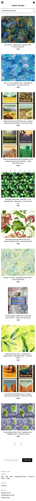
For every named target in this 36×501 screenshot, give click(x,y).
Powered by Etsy (5, 497)
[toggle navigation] (2, 2)
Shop (2, 476)
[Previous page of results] (15, 443)
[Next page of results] (21, 443)
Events (3, 478)
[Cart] (34, 2)
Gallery (8, 478)
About (11, 476)
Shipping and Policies (21, 476)
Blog (7, 476)
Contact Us (31, 476)
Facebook (3, 486)
